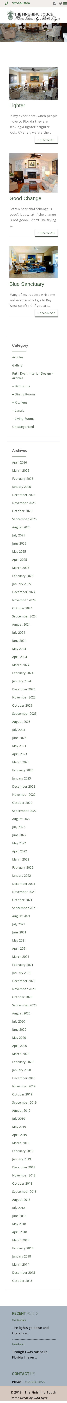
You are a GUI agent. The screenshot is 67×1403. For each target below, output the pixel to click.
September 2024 (24, 616)
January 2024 (21, 681)
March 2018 (20, 1240)
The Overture (19, 1320)
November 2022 (23, 794)
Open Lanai (18, 1344)
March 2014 (20, 1264)
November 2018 (23, 1175)
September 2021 (24, 908)
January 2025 (21, 584)
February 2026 (22, 478)
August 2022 (21, 819)
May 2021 (19, 940)
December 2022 (23, 786)
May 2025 (19, 551)
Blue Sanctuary (26, 284)
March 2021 (20, 956)
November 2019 (23, 1086)
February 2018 (22, 1248)
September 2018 (24, 1191)
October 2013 (22, 1281)
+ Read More (46, 139)
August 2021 (21, 916)
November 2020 (23, 989)
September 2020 (24, 1005)
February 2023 (22, 770)
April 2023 (19, 754)
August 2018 (21, 1200)
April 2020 (19, 1046)
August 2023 (21, 722)
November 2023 (23, 697)
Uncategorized (23, 427)
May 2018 (19, 1224)
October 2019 (22, 1094)
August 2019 (21, 1110)
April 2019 (19, 1135)
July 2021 (18, 924)
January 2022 (21, 875)
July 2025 (18, 535)
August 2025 (21, 527)
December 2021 (23, 884)
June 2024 (19, 640)
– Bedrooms (21, 386)
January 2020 (21, 1070)
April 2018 (19, 1232)
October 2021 (22, 900)
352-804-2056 (17, 3)
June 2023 (19, 738)
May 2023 (19, 746)
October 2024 (22, 608)
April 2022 (19, 851)
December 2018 (23, 1167)
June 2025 (19, 543)
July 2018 (18, 1208)
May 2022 (19, 843)
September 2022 (24, 811)
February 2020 (22, 1062)
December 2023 (23, 689)
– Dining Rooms (23, 394)
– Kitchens (19, 402)
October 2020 (22, 997)
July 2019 (18, 1119)
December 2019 (23, 1078)
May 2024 (19, 649)
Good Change (25, 198)
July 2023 (18, 730)
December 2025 (23, 495)
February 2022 (22, 867)
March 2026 (20, 470)
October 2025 (22, 511)
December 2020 (23, 981)
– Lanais (18, 410)
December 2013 (23, 1272)
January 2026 (21, 487)
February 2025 (22, 576)
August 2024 (21, 624)
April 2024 (19, 657)
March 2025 (20, 568)
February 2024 (22, 673)
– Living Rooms (23, 418)
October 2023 (22, 705)
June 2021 (19, 932)
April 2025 (19, 559)
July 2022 (18, 827)
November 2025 (23, 503)
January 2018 (21, 1256)
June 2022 (19, 835)
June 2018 (19, 1216)
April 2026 (19, 462)
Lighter (17, 105)
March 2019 (20, 1143)
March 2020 (20, 1054)
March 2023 (20, 762)
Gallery (17, 365)
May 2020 (19, 1037)
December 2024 (23, 592)
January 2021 (21, 973)
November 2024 (23, 600)
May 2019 (19, 1127)
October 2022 (22, 803)
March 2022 (20, 859)
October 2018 (22, 1183)
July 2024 (18, 632)
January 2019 (21, 1159)
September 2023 (24, 713)
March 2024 (20, 665)
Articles (17, 357)
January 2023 (21, 778)
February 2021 (22, 965)
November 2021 (23, 892)
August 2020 (21, 1013)
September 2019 (24, 1102)
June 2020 (19, 1029)
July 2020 (18, 1021)
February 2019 (22, 1151)
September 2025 (24, 519)
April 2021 (19, 948)
